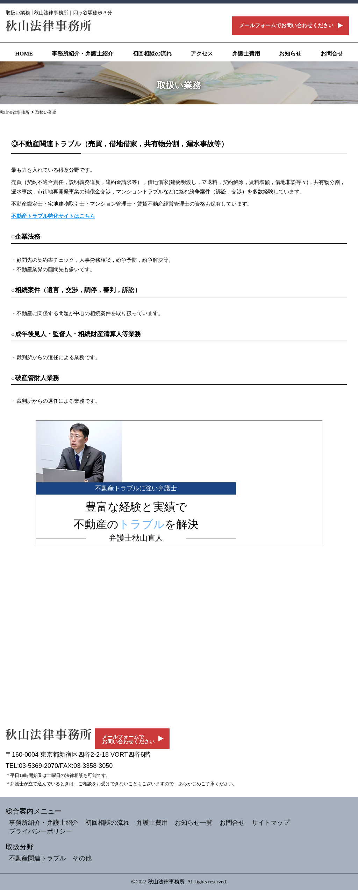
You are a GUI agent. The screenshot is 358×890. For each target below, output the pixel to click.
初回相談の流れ (152, 54)
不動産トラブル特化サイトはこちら (53, 216)
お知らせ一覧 (194, 822)
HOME (24, 54)
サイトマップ (270, 822)
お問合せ (332, 54)
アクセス (202, 54)
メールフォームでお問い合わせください (286, 25)
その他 (82, 858)
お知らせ (290, 54)
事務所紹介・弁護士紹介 (82, 54)
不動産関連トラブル (37, 858)
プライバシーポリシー (40, 831)
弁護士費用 (246, 54)
